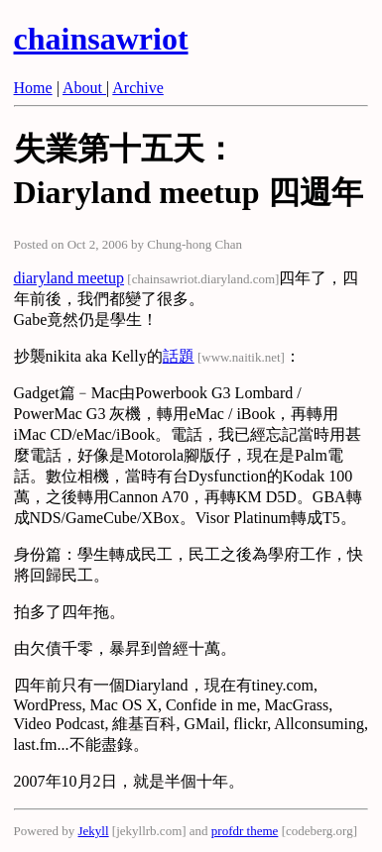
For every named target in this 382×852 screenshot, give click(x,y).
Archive (138, 87)
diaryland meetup (69, 277)
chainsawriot (101, 38)
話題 (178, 356)
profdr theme (245, 830)
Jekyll (93, 830)
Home (33, 87)
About (84, 87)
